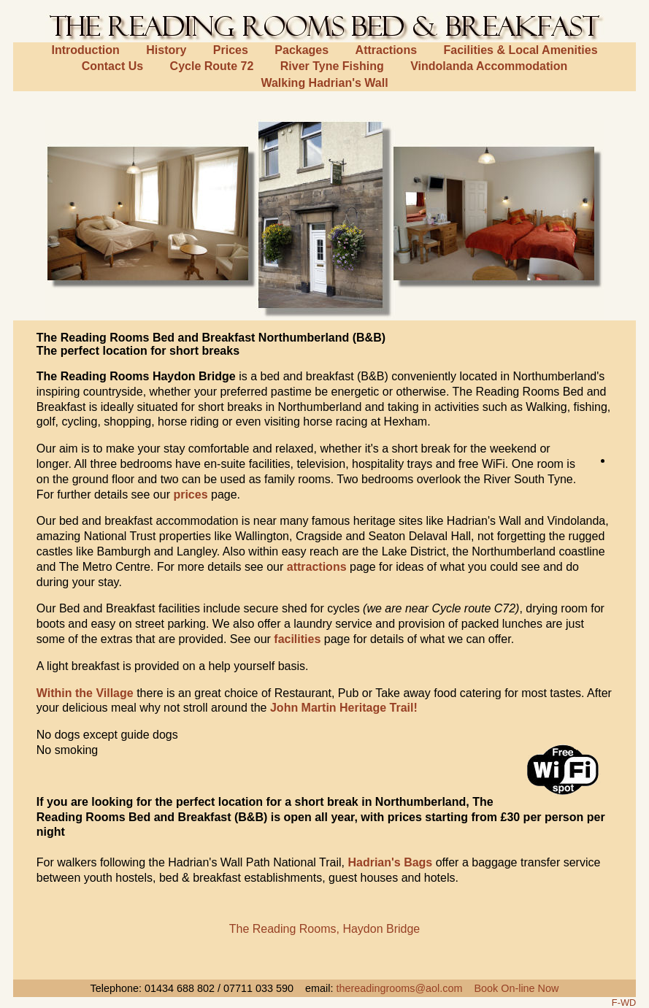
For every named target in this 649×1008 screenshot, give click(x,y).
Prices (230, 50)
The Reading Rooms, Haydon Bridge (324, 929)
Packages (301, 50)
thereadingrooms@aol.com (399, 988)
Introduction (85, 50)
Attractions (386, 50)
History (166, 50)
